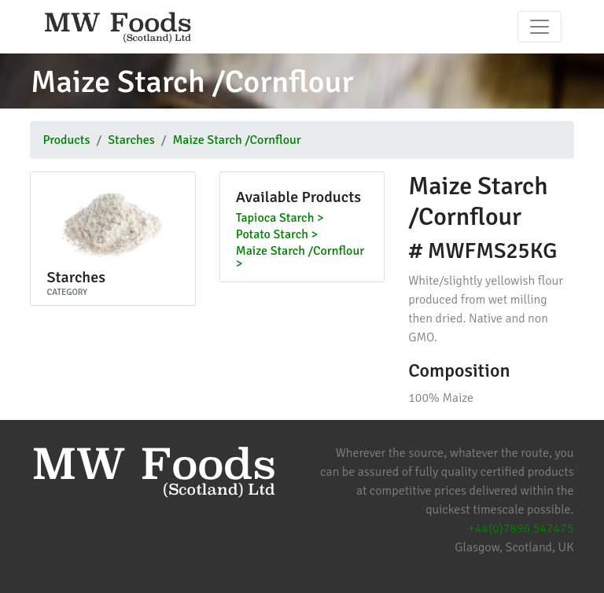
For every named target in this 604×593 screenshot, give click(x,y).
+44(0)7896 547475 (520, 528)
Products (66, 140)
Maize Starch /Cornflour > (300, 258)
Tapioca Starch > (280, 219)
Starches (131, 140)
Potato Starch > (277, 235)
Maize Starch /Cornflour (236, 140)
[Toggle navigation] (539, 26)
